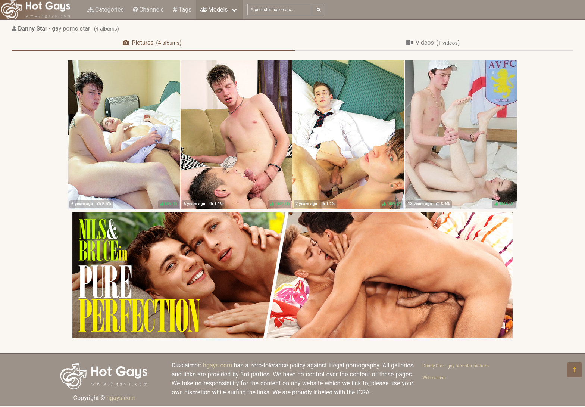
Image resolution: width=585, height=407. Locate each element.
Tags (182, 9)
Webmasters (434, 377)
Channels (148, 9)
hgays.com (120, 397)
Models (214, 9)
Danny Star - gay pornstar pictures (455, 366)
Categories (105, 9)
